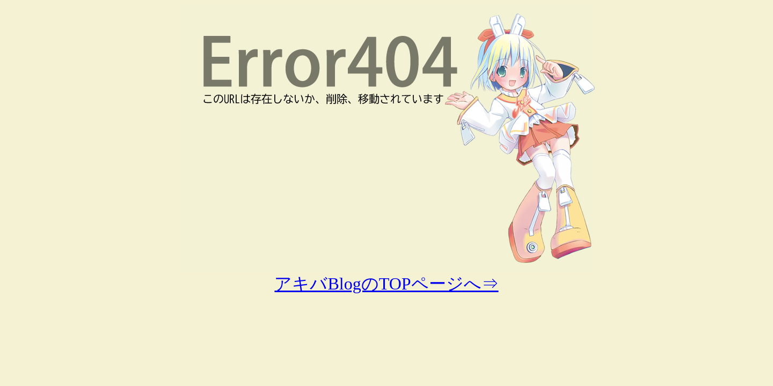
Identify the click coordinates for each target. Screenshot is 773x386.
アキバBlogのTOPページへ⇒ (386, 283)
